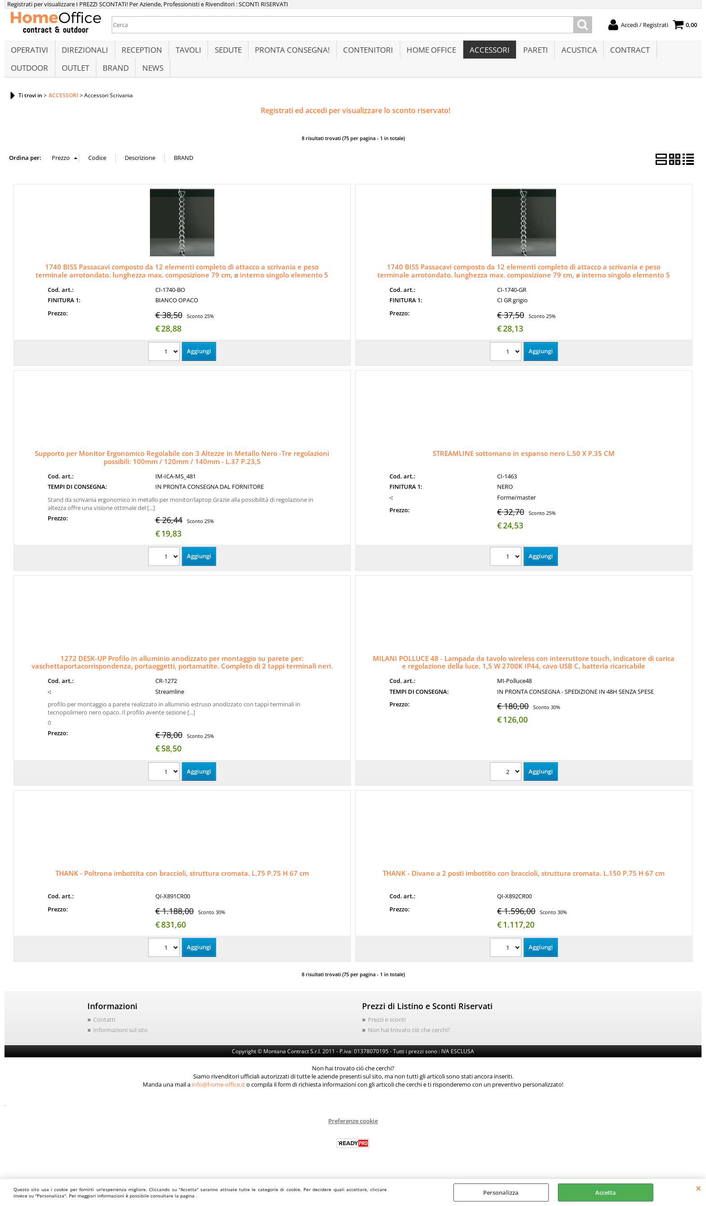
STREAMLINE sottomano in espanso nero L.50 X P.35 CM (524, 462)
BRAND (115, 75)
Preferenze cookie (353, 1130)
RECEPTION (141, 52)
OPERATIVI (29, 52)
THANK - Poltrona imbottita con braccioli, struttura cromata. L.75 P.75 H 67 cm (182, 882)
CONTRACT (626, 52)
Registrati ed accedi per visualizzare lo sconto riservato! (355, 120)
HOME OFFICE (428, 52)
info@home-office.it (218, 1093)
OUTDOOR (29, 75)
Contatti (104, 1028)
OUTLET (75, 75)
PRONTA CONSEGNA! (290, 52)
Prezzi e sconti (387, 1028)
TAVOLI (187, 52)
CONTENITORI (366, 52)
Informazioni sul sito (120, 1039)
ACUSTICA (575, 52)
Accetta (605, 1192)
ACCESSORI (486, 52)
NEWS (151, 75)
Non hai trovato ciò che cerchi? (409, 1039)
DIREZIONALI (84, 52)
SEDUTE (226, 52)
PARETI (532, 52)
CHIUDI (698, 1187)
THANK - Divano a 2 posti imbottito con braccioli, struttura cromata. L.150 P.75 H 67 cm (524, 882)
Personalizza (501, 1192)
